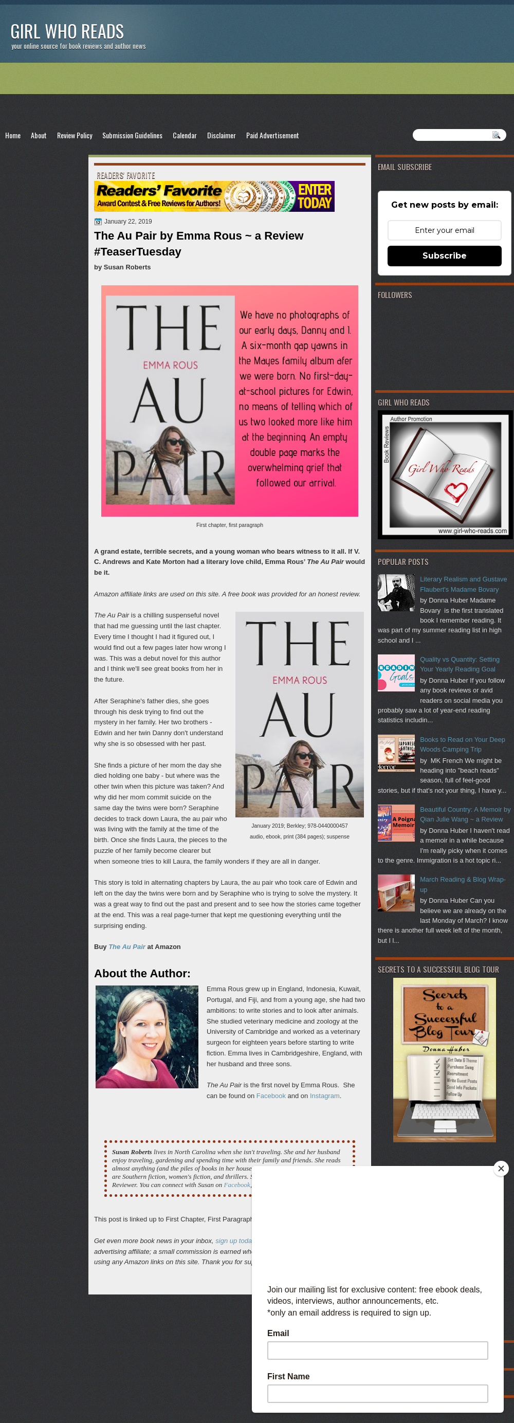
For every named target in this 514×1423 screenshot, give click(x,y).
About (39, 135)
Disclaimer (221, 135)
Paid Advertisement (272, 135)
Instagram (325, 1096)
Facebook (271, 1096)
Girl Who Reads (67, 30)
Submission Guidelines (132, 135)
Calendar (185, 135)
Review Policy (74, 135)
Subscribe (445, 256)
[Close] (501, 1168)
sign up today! (236, 1241)
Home (13, 135)
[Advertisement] (257, 95)
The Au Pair (126, 947)
